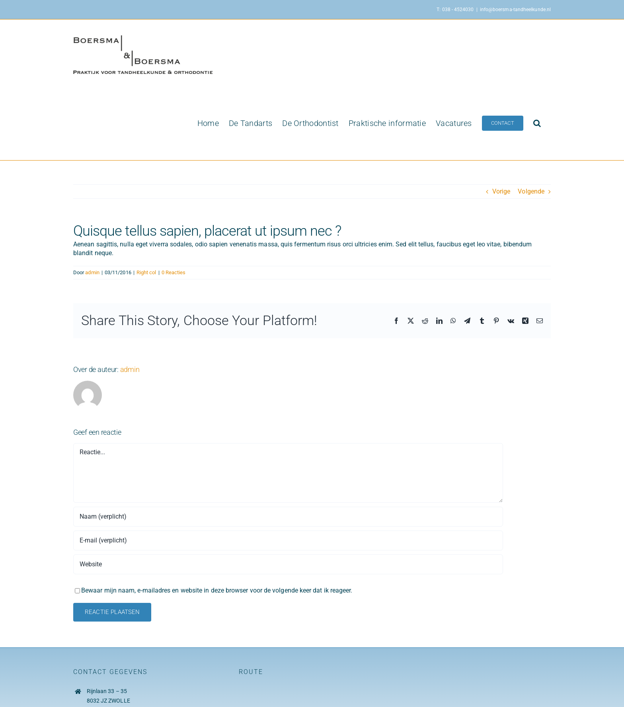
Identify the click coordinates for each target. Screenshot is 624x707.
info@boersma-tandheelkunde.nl (515, 9)
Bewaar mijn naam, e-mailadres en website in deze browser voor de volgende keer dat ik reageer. (217, 590)
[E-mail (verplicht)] (288, 540)
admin (92, 272)
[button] (537, 123)
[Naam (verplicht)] (288, 517)
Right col (146, 272)
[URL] (288, 564)
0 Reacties (174, 272)
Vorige (501, 191)
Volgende (531, 191)
